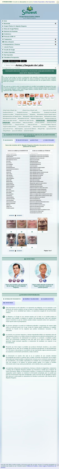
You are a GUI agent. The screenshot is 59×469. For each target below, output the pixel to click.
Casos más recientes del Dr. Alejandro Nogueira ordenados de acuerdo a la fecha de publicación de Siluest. (29, 145)
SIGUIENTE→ (20, 215)
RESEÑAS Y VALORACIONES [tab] (31, 299)
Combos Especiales (39, 2)
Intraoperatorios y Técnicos (11, 44)
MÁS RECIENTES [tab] (8, 140)
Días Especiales (50, 2)
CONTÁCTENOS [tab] (8, 302)
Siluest (5, 61)
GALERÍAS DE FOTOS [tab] (47, 299)
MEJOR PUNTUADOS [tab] (22, 140)
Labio (23, 61)
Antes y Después (8, 42)
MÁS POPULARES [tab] (48, 140)
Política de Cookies (32, 466)
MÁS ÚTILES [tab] (34, 140)
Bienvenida (6, 23)
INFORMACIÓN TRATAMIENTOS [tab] (12, 299)
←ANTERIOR (11, 215)
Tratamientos (7, 39)
